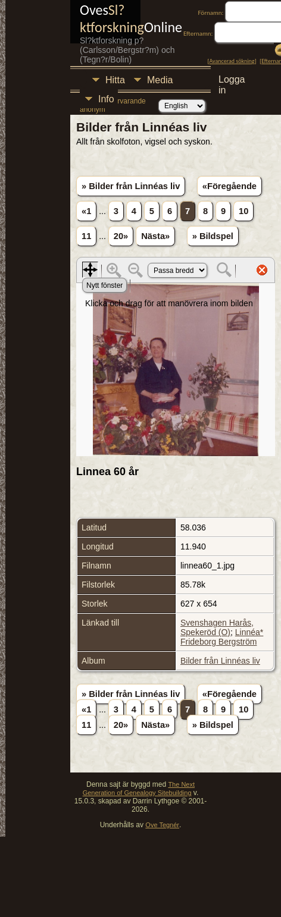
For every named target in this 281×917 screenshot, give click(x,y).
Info (106, 99)
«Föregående (229, 186)
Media (160, 80)
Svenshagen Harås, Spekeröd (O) (217, 627)
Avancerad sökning (232, 61)
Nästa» (155, 236)
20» (121, 236)
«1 (86, 211)
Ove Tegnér (162, 824)
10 (243, 211)
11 (86, 236)
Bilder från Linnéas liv (220, 660)
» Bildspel (212, 236)
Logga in (231, 81)
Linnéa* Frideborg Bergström (221, 636)
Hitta (115, 80)
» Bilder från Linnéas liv (131, 186)
